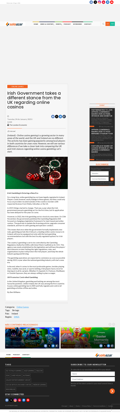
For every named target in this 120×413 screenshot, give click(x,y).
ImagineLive (10, 389)
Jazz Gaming (29, 371)
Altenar (26, 375)
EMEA (16, 317)
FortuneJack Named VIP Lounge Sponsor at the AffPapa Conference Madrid (102, 149)
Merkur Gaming (39, 385)
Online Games (23, 307)
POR (112, 24)
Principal (64, 406)
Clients (77, 406)
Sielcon (39, 371)
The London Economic (18, 125)
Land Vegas (16, 375)
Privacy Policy (86, 406)
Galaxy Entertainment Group (18, 380)
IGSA (7, 375)
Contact (110, 406)
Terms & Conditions (99, 406)
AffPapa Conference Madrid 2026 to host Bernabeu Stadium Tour (102, 131)
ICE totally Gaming (14, 371)
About (71, 406)
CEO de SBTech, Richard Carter (18, 385)
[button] (103, 24)
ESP (108, 24)
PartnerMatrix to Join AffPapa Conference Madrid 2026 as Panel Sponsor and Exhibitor (101, 113)
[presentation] (110, 324)
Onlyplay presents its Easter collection (85, 341)
